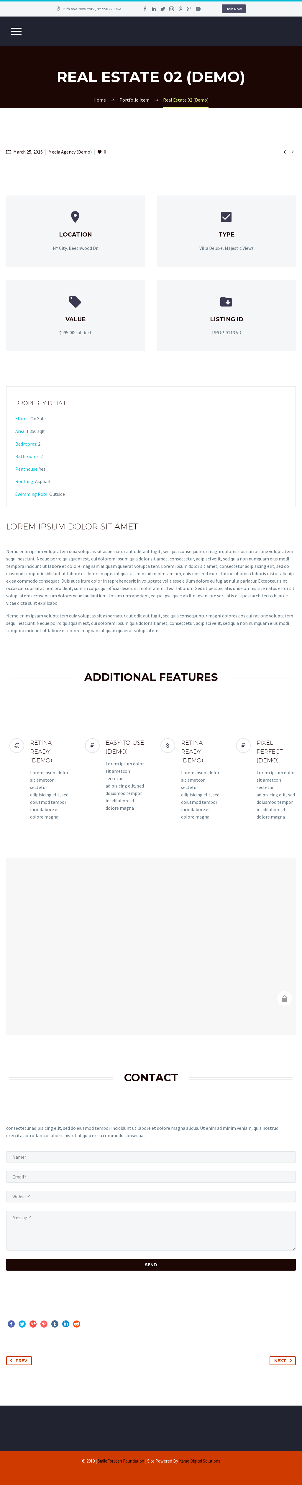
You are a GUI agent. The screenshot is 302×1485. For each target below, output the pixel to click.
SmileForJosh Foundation (121, 1461)
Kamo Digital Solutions (199, 1461)
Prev (17, 1361)
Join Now (234, 9)
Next (284, 1361)
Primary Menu (16, 31)
